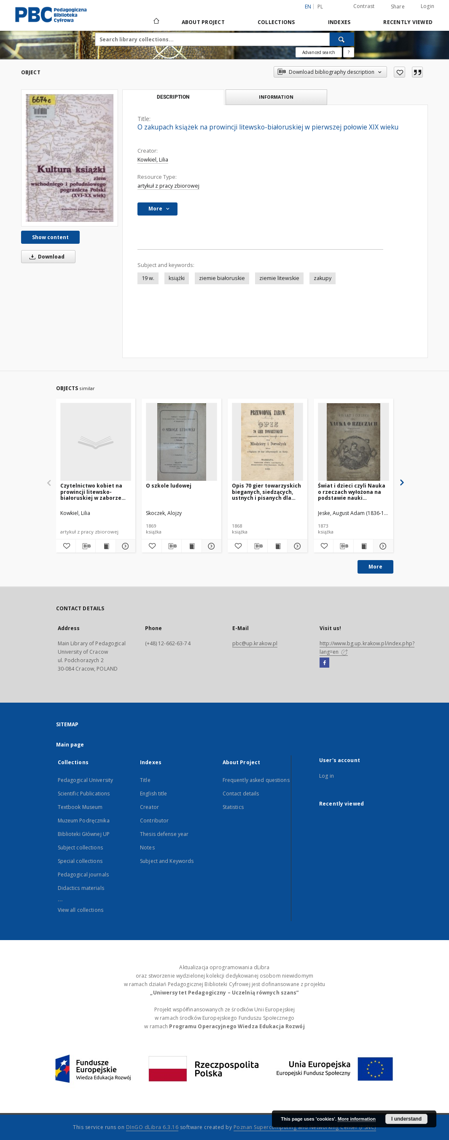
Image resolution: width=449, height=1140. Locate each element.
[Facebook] (324, 663)
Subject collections (80, 847)
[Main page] (155, 22)
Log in (326, 775)
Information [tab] (276, 97)
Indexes (339, 22)
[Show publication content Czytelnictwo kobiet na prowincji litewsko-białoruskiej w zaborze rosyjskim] (105, 546)
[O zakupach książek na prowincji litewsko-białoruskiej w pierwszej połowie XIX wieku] (69, 157)
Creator (149, 807)
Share (398, 6)
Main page (70, 744)
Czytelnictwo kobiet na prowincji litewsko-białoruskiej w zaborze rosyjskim (91, 491)
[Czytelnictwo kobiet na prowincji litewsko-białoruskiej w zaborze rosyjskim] (96, 442)
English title (153, 793)
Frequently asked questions (256, 780)
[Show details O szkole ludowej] (210, 546)
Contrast (364, 6)
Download (46, 256)
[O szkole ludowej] (181, 442)
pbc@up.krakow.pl (255, 643)
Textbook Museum (80, 807)
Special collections (80, 861)
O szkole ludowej (168, 485)
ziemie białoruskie (222, 278)
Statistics (233, 807)
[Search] (342, 39)
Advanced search (318, 52)
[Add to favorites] (399, 72)
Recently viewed (408, 22)
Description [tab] (173, 97)
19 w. (148, 278)
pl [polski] (320, 6)
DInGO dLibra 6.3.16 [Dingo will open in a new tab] (152, 1127)
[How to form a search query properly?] (348, 52)
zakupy (322, 278)
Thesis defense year (164, 834)
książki (177, 278)
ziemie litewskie (279, 278)
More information (357, 1118)
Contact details (241, 793)
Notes (147, 847)
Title (145, 780)
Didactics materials (81, 888)
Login (427, 6)
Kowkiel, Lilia (152, 159)
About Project (203, 22)
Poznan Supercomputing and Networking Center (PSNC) (305, 1127)
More (375, 566)
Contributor (154, 820)
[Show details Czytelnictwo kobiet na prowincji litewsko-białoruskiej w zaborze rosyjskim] (124, 546)
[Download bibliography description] (85, 546)
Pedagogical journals (83, 874)
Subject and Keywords (167, 861)
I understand (406, 1119)
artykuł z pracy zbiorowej (168, 185)
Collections (276, 22)
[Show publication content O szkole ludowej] (191, 546)
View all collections (80, 910)
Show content (50, 237)
